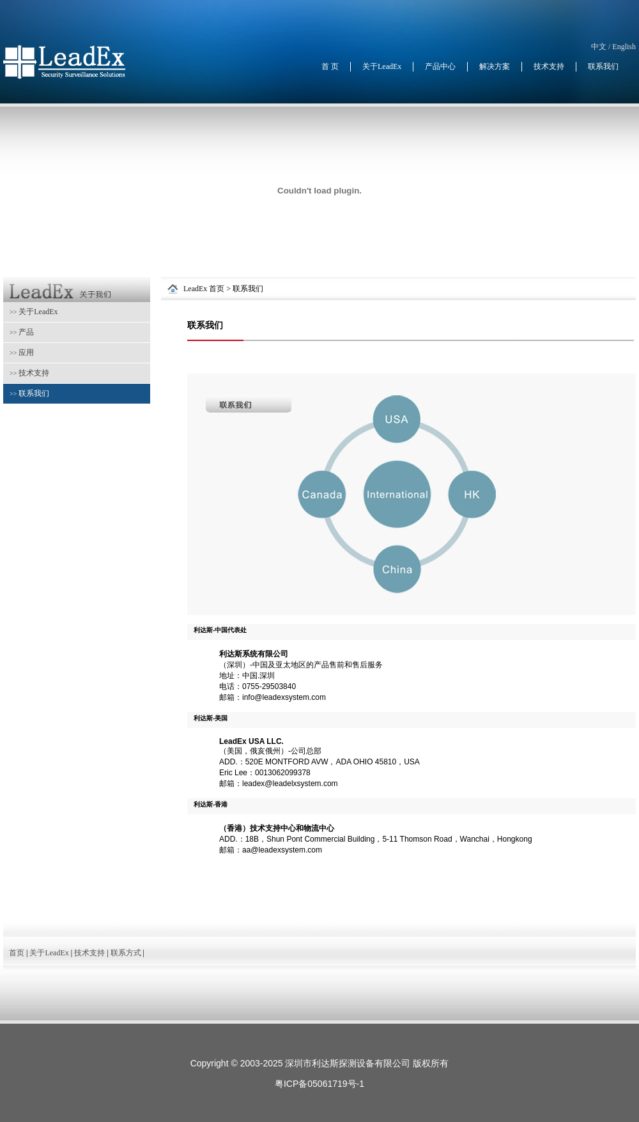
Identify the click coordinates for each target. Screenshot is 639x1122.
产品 (22, 332)
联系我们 (29, 393)
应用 (22, 352)
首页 (16, 952)
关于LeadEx (34, 311)
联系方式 (126, 952)
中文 (598, 46)
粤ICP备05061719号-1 (319, 1084)
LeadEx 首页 (203, 288)
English (624, 46)
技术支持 (29, 372)
